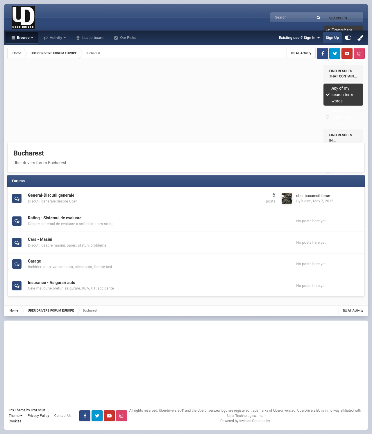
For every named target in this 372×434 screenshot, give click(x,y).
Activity (56, 37)
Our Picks (127, 37)
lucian (306, 201)
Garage (34, 261)
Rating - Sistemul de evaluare (55, 218)
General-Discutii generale (51, 195)
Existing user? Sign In (299, 37)
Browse (23, 37)
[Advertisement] (186, 102)
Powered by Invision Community (245, 421)
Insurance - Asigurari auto (51, 282)
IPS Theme (17, 410)
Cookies (15, 421)
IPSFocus (38, 410)
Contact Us (62, 416)
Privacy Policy (38, 416)
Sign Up (332, 37)
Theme (15, 416)
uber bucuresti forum (313, 196)
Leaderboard (92, 37)
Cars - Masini (40, 239)
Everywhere (342, 30)
